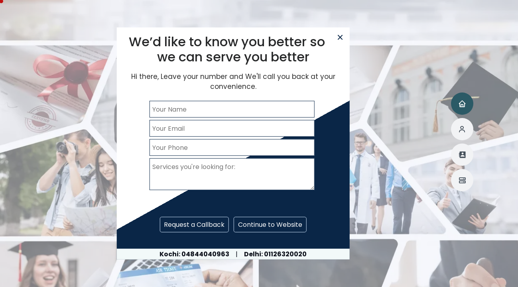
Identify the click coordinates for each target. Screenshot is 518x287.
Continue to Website (270, 224)
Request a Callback (194, 224)
